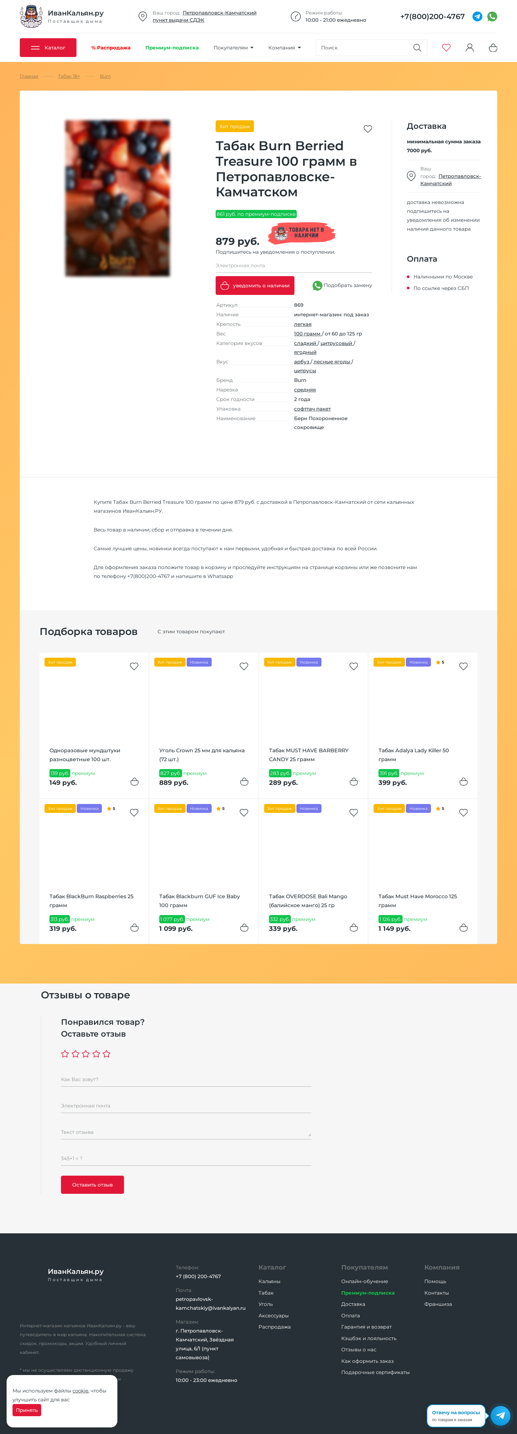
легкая (303, 324)
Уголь (265, 1304)
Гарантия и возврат (366, 1327)
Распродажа (274, 1327)
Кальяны (269, 1281)
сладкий (306, 343)
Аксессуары (273, 1315)
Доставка (353, 1304)
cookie (80, 1391)
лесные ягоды (332, 361)
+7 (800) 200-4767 (198, 1276)
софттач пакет (312, 409)
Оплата (350, 1315)
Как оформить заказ (367, 1361)
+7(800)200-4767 (148, 576)
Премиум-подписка (368, 1293)
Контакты (436, 1293)
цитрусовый (336, 343)
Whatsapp (220, 576)
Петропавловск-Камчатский (220, 13)
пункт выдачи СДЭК (178, 20)
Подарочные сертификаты (375, 1372)
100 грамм (308, 333)
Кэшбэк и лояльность (368, 1338)
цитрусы (305, 370)
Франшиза (438, 1304)
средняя (305, 390)
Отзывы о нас (358, 1349)
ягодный (305, 352)
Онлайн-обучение (364, 1281)
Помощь (435, 1281)
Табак (266, 1293)
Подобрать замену (342, 286)
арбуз (302, 361)
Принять (27, 1410)
